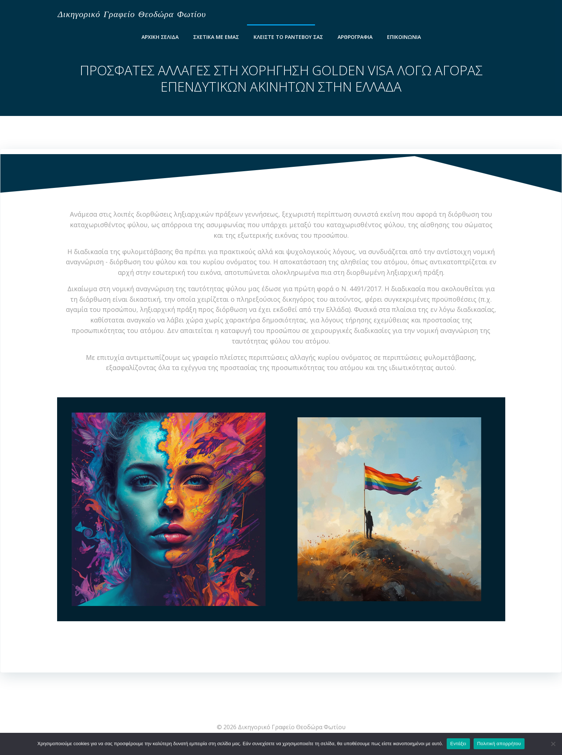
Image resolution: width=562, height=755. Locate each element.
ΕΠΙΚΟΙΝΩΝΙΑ (404, 36)
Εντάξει (458, 743)
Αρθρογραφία (355, 36)
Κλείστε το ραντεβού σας (288, 36)
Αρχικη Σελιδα (160, 36)
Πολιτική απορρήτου (499, 743)
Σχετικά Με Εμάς (216, 36)
